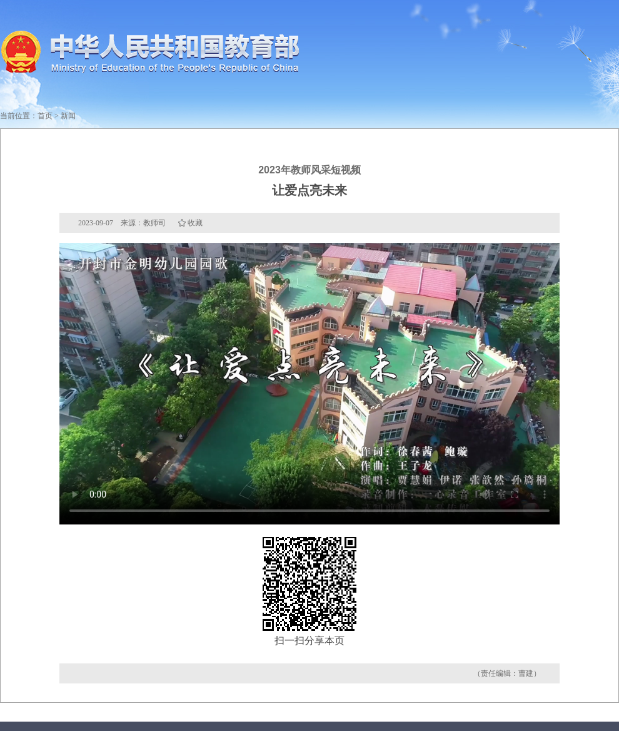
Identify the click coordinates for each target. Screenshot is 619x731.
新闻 (68, 115)
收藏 (195, 222)
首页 (45, 115)
